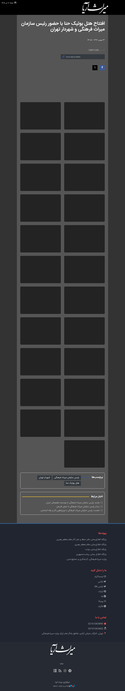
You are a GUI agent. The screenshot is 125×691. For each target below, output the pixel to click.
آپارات (102, 591)
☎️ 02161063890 (97, 624)
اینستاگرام (100, 577)
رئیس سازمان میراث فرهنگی (66, 477)
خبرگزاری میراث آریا (95, 8)
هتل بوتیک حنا (72, 483)
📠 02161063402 (97, 629)
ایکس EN (100, 586)
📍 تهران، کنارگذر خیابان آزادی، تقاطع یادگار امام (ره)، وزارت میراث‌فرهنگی (74, 633)
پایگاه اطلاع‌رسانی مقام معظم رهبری (90, 544)
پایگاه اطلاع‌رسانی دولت (95, 549)
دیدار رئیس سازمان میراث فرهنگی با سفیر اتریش (77, 506)
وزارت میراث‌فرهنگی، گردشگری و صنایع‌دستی (86, 559)
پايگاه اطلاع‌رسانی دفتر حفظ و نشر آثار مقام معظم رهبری (81, 539)
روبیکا (102, 601)
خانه (62, 664)
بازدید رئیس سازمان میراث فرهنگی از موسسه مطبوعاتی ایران (72, 503)
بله (103, 596)
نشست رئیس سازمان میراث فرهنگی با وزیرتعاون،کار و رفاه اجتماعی (70, 510)
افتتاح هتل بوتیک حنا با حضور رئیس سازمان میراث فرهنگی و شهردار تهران (63, 26)
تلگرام (102, 606)
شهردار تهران (44, 477)
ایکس (102, 582)
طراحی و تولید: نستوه (64, 686)
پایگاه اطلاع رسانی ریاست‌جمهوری (91, 554)
